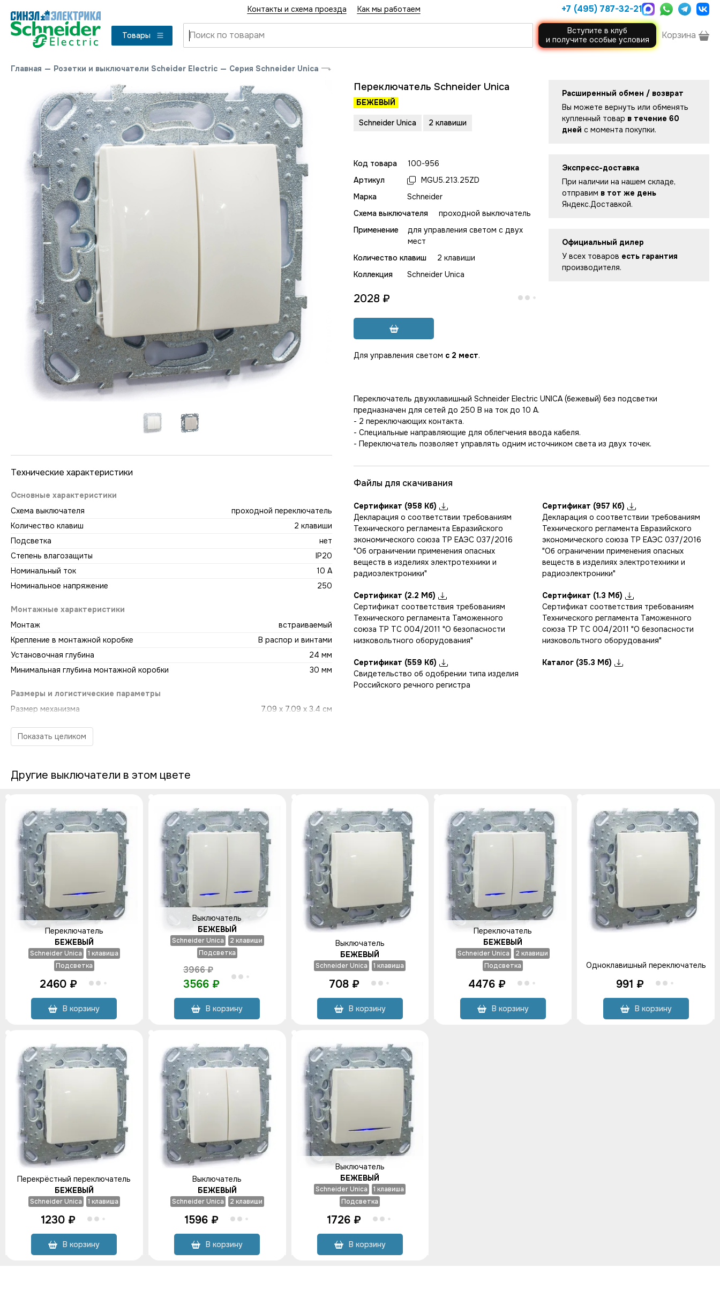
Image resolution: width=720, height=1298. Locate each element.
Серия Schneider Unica (274, 68)
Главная (26, 68)
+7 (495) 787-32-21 (598, 8)
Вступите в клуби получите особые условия (597, 35)
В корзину (74, 1008)
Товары (143, 35)
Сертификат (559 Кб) (401, 662)
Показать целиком (52, 736)
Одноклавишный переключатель (646, 965)
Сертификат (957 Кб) (589, 506)
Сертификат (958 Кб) (401, 506)
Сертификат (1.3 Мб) (588, 595)
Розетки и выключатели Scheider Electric (136, 68)
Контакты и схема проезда (297, 9)
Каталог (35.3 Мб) (582, 662)
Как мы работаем (389, 9)
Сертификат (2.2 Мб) (400, 595)
